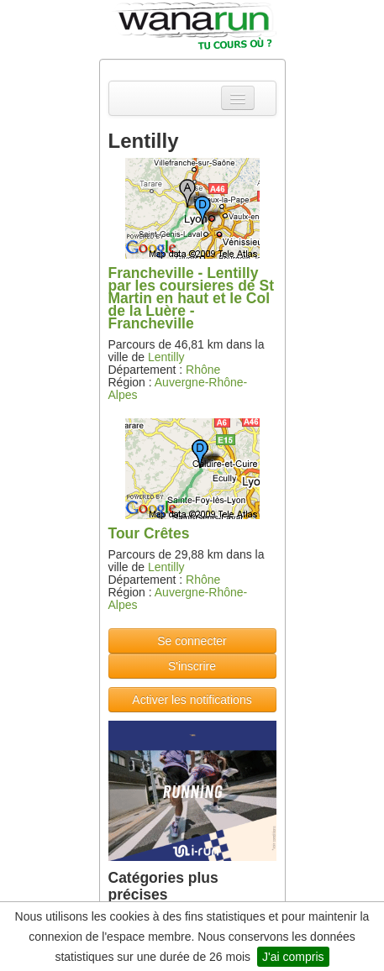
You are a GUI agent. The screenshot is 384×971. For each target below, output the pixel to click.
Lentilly (166, 357)
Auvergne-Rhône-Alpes (178, 388)
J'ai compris (293, 956)
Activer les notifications (191, 699)
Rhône (203, 369)
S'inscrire (192, 666)
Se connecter (192, 641)
